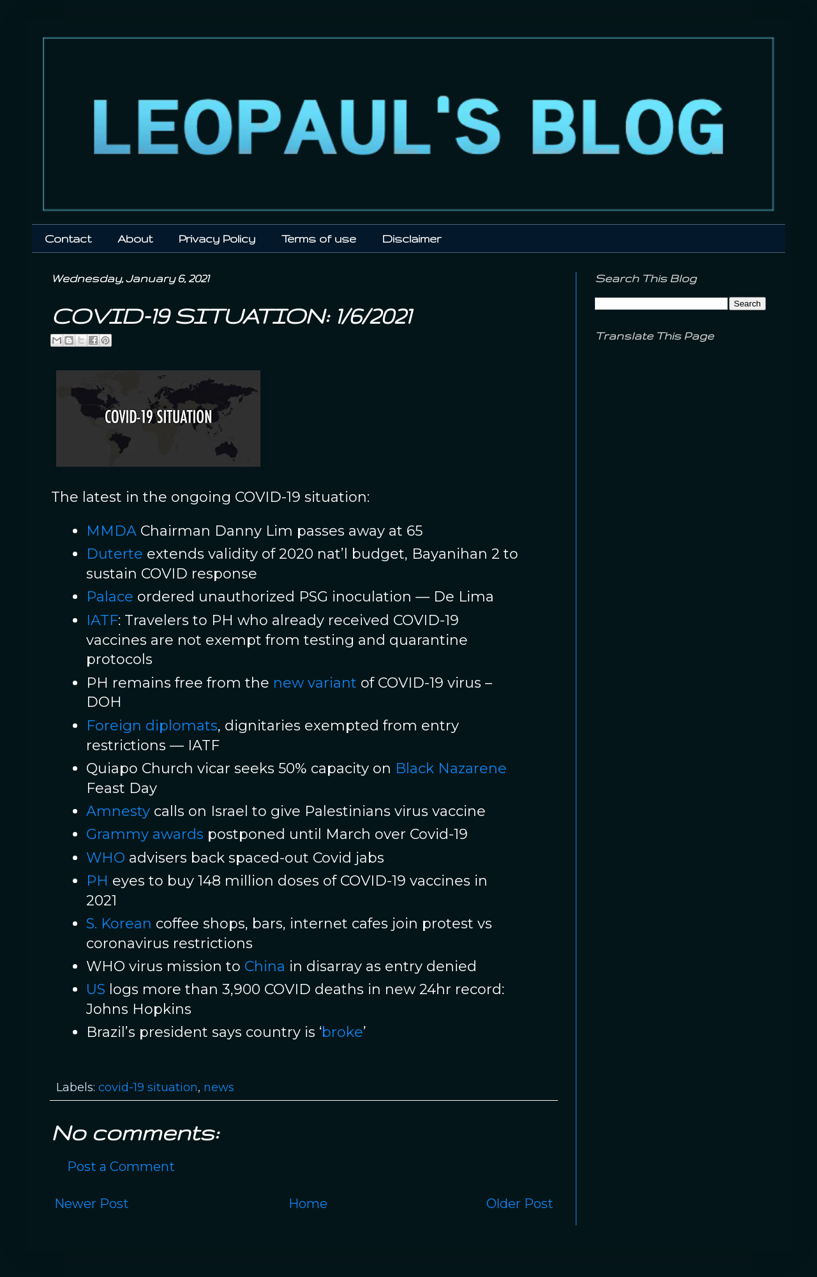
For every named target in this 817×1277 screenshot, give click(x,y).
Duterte (114, 554)
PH (97, 880)
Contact (68, 238)
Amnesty (118, 811)
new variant (315, 682)
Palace (109, 596)
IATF (102, 620)
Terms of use (318, 238)
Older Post (519, 1203)
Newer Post (91, 1203)
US (95, 989)
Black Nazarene (451, 768)
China (264, 966)
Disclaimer (411, 238)
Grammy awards (145, 834)
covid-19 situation (148, 1087)
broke (342, 1032)
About (135, 238)
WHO (105, 857)
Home (308, 1203)
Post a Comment (121, 1166)
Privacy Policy (217, 238)
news (219, 1087)
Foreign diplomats (152, 725)
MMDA (111, 531)
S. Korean (119, 923)
